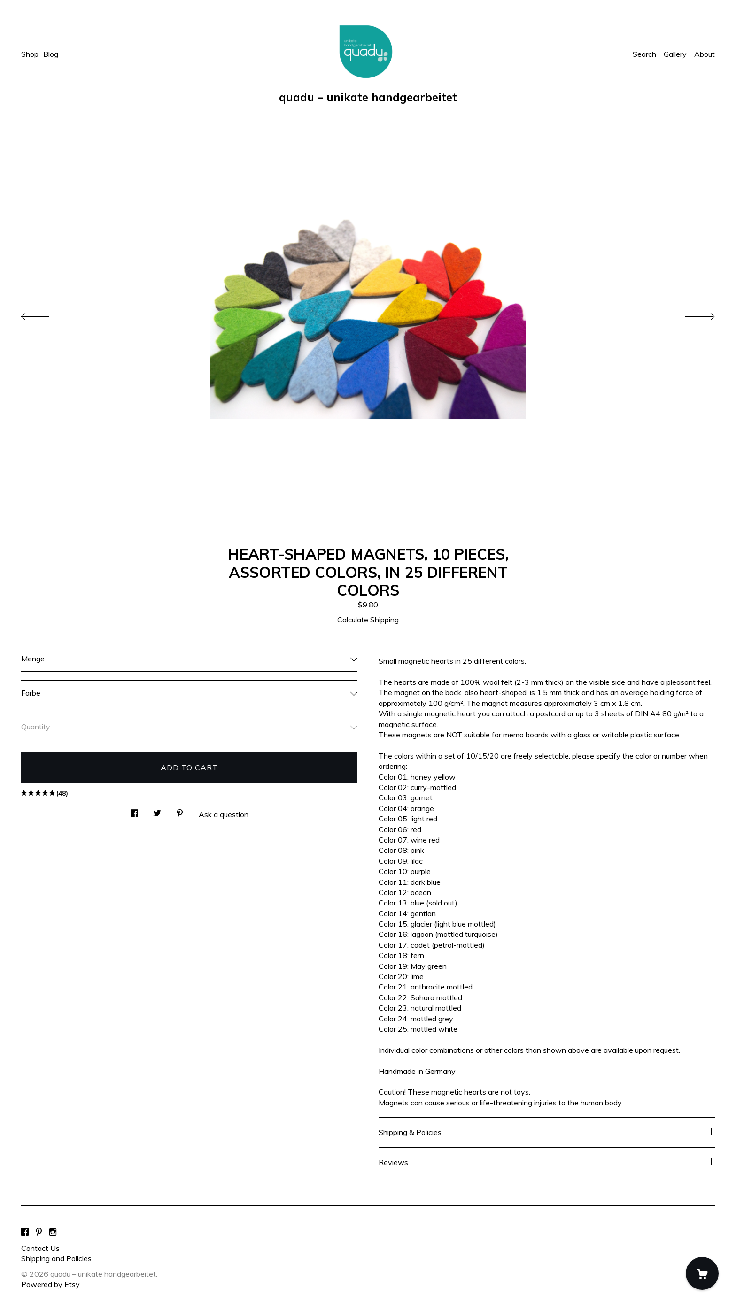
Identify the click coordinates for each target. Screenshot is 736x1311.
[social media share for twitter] (157, 810)
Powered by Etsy (50, 1284)
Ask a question (223, 814)
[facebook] (25, 1232)
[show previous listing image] (44, 314)
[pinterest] (39, 1232)
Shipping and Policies (56, 1258)
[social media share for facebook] (134, 810)
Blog (50, 54)
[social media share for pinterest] (180, 810)
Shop (30, 54)
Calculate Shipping (368, 619)
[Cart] (702, 1273)
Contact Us (40, 1248)
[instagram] (52, 1232)
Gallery (675, 54)
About (704, 54)
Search (644, 54)
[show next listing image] (691, 314)
